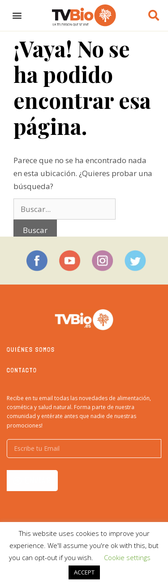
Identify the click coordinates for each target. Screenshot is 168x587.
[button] (16, 15)
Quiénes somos (31, 349)
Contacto (22, 370)
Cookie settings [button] (127, 557)
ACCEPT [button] (84, 572)
